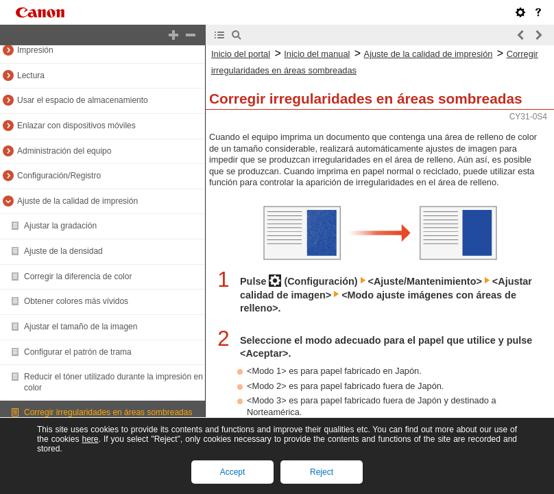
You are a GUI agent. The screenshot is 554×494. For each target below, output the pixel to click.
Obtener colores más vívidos (76, 301)
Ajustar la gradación (60, 226)
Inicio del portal (240, 54)
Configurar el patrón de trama (78, 352)
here (90, 439)
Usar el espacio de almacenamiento (82, 100)
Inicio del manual (317, 54)
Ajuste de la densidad (63, 251)
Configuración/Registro (59, 175)
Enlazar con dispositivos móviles (76, 125)
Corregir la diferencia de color (78, 276)
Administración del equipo (64, 151)
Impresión (35, 50)
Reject (321, 472)
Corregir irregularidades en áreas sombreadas (108, 412)
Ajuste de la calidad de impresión (77, 201)
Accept (232, 472)
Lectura (31, 75)
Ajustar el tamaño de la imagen (80, 326)
